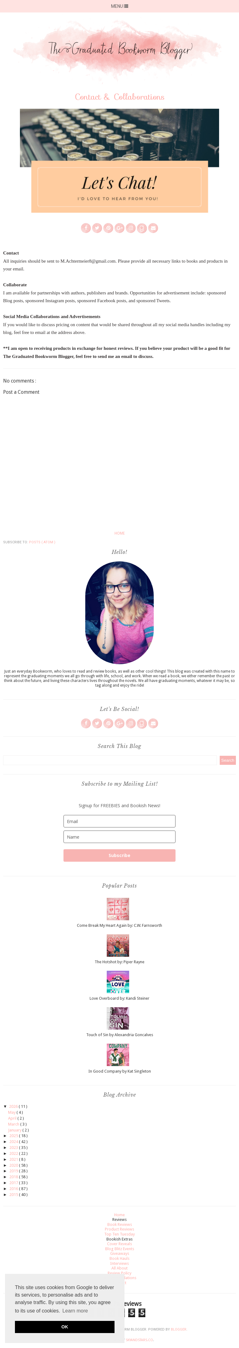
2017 (14, 1182)
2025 (14, 1135)
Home (120, 533)
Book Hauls (119, 1258)
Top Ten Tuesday (119, 1234)
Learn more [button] (75, 1310)
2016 (14, 1188)
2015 (14, 1194)
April (12, 1118)
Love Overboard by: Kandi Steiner (119, 998)
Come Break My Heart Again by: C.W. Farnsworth (119, 925)
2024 (14, 1141)
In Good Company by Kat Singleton (119, 1071)
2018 (14, 1176)
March (14, 1124)
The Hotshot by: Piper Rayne (119, 962)
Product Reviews (119, 1229)
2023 (14, 1147)
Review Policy (119, 1273)
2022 (14, 1153)
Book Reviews (119, 1224)
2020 (14, 1165)
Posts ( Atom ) (42, 542)
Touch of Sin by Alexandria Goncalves (119, 1034)
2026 (14, 1106)
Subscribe (119, 855)
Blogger (178, 1329)
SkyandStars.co (139, 1340)
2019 (14, 1171)
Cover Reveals (119, 1243)
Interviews (119, 1263)
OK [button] (64, 1326)
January (15, 1130)
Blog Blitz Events (119, 1248)
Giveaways (119, 1253)
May (12, 1112)
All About (119, 1268)
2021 (14, 1159)
